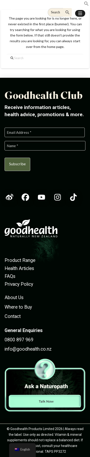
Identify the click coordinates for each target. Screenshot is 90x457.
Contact (13, 316)
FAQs (10, 276)
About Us (14, 297)
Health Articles (19, 268)
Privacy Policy (19, 284)
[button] (80, 13)
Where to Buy (18, 307)
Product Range (20, 260)
